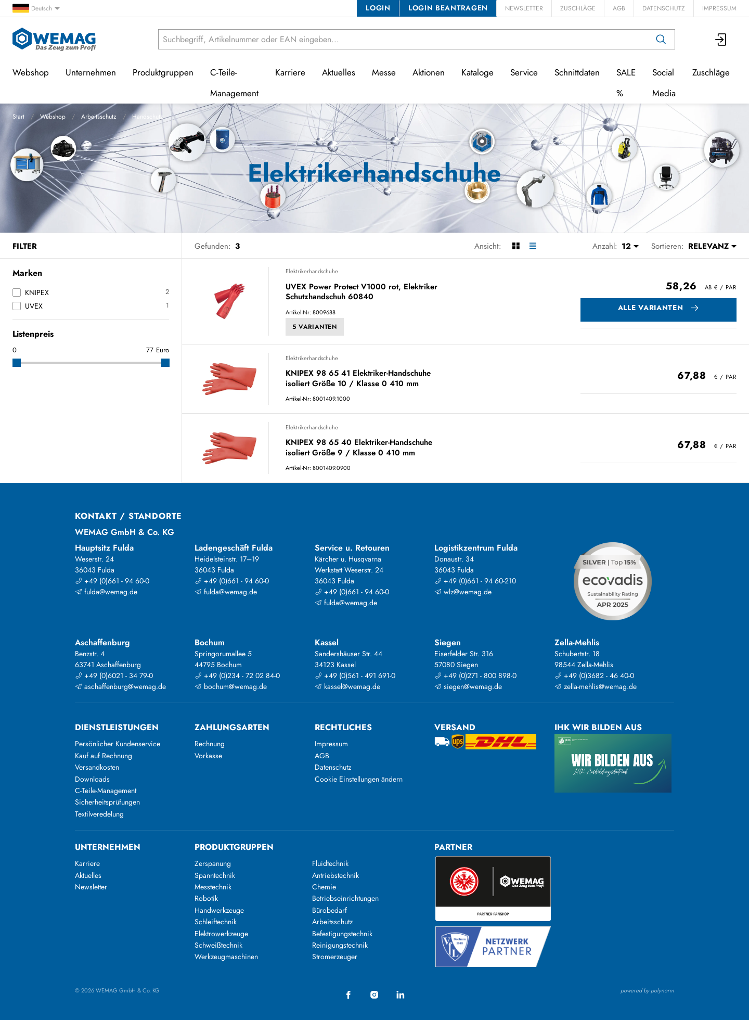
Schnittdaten (577, 72)
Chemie (324, 887)
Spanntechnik (215, 875)
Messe (384, 72)
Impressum (719, 8)
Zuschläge (578, 8)
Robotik (206, 898)
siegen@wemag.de (468, 686)
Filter (24, 246)
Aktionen (428, 72)
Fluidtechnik (330, 863)
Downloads (92, 779)
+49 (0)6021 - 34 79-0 (114, 675)
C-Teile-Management (234, 82)
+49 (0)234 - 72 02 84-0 (237, 675)
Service (524, 72)
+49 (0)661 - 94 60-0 (112, 581)
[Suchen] (661, 39)
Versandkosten (97, 767)
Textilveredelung (99, 814)
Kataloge (477, 72)
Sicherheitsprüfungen (107, 802)
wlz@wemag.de (463, 591)
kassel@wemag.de (347, 686)
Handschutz (147, 116)
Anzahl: (604, 246)
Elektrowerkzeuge (221, 933)
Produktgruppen (163, 72)
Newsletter (524, 8)
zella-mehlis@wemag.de (595, 686)
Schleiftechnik (216, 921)
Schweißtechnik (218, 945)
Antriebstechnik (335, 875)
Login (378, 8)
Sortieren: (667, 246)
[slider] (16, 363)
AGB (619, 8)
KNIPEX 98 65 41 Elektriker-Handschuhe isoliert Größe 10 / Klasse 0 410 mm (358, 378)
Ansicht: (487, 246)
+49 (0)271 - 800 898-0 (475, 675)
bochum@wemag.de (231, 686)
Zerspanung (213, 863)
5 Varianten (314, 327)
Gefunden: (213, 246)
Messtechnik (213, 887)
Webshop (53, 116)
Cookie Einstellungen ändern (359, 779)
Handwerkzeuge (219, 910)
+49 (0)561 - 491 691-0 (355, 675)
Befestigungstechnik (342, 933)
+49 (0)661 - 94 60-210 (475, 581)
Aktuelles (338, 72)
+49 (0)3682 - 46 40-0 (594, 675)
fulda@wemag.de (106, 591)
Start (18, 116)
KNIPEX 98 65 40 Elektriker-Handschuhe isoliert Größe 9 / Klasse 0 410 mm (359, 448)
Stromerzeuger (334, 956)
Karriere (290, 72)
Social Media (664, 82)
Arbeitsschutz (99, 116)
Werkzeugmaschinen (226, 956)
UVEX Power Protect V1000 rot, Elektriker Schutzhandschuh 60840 (361, 292)
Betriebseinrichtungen (345, 898)
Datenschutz (663, 8)
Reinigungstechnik (340, 945)
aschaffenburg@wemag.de (120, 686)
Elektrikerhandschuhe (312, 271)
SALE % (626, 82)
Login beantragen (448, 8)
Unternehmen (91, 72)
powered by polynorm (647, 990)
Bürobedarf (329, 910)
